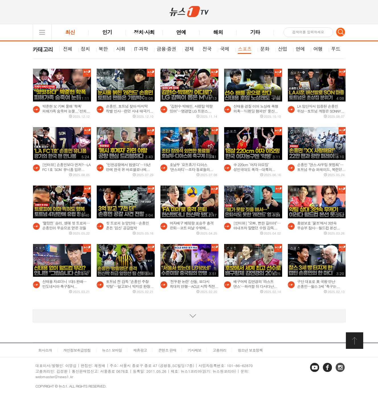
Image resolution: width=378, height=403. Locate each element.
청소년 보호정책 (250, 350)
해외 (218, 32)
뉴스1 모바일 (112, 350)
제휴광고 (140, 350)
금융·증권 (166, 48)
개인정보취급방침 (77, 350)
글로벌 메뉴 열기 (42, 32)
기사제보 (194, 350)
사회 (120, 48)
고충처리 (219, 350)
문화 (264, 48)
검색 (341, 32)
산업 (282, 48)
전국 (207, 48)
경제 (189, 48)
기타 (255, 32)
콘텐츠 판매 (167, 350)
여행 (318, 48)
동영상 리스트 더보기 (189, 316)
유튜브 (315, 371)
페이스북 (328, 371)
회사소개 (45, 350)
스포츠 (244, 48)
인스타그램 (341, 371)
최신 (70, 32)
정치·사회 (144, 32)
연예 (181, 32)
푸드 (335, 48)
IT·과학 (141, 48)
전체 (67, 48)
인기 (107, 32)
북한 (103, 48)
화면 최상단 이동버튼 (355, 340)
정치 (85, 48)
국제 (224, 48)
